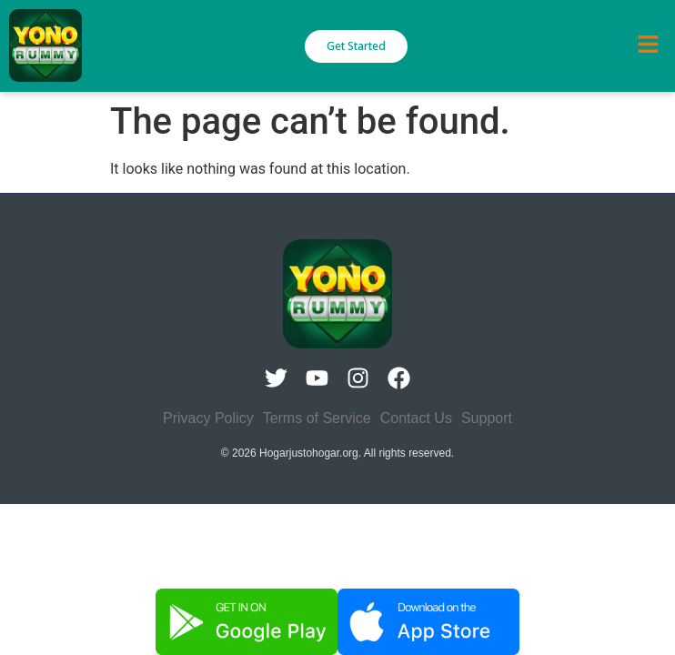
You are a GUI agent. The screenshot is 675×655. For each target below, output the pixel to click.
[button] (648, 45)
